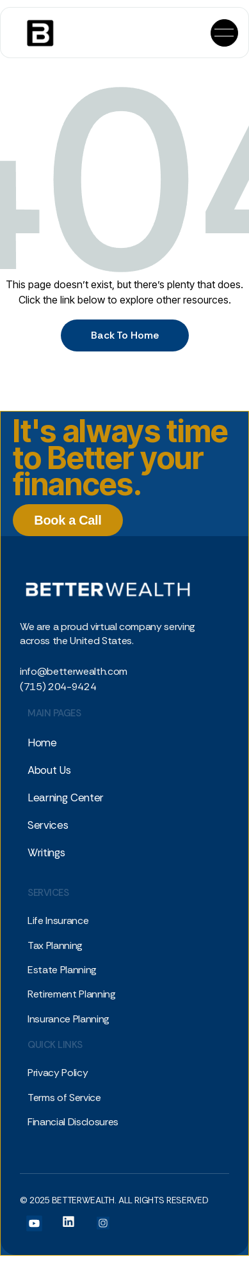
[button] (224, 33)
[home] (35, 33)
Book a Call (67, 520)
